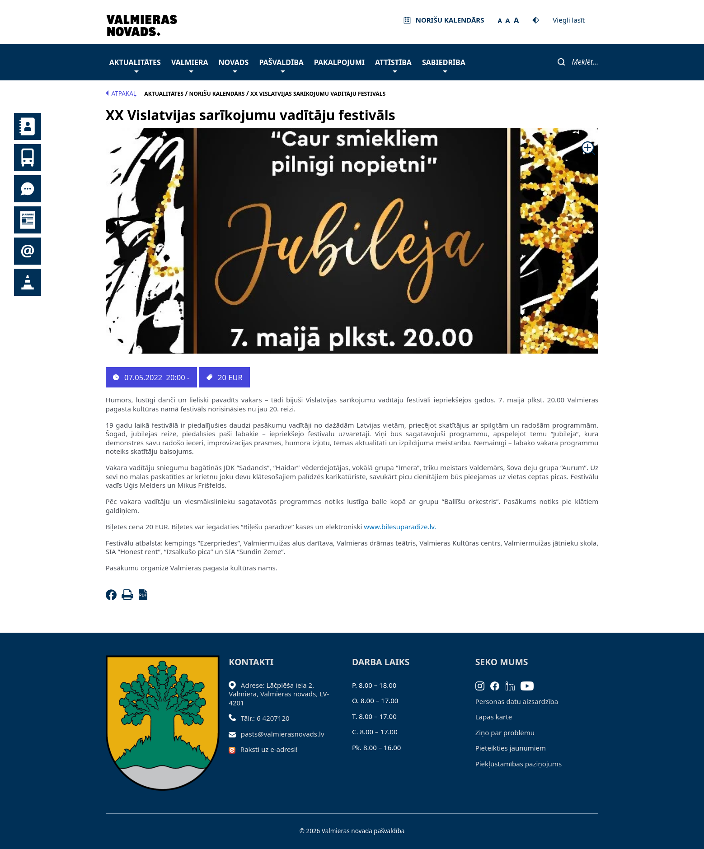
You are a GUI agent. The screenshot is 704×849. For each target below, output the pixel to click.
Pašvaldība (281, 64)
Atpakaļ (121, 93)
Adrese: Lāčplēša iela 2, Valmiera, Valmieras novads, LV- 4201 (279, 694)
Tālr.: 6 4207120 (265, 718)
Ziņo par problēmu (505, 732)
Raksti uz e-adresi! (269, 749)
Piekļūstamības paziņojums (518, 763)
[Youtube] (530, 685)
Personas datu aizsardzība (517, 701)
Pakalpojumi (339, 62)
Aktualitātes (135, 64)
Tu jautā (27, 188)
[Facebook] (113, 597)
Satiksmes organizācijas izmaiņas (27, 282)
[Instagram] (483, 685)
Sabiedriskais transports (27, 157)
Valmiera (189, 64)
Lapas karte (493, 716)
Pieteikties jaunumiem (27, 251)
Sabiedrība (443, 64)
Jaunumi (27, 219)
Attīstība (393, 64)
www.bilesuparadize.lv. (400, 526)
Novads (234, 64)
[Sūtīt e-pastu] (235, 733)
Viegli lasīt (569, 19)
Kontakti (27, 126)
